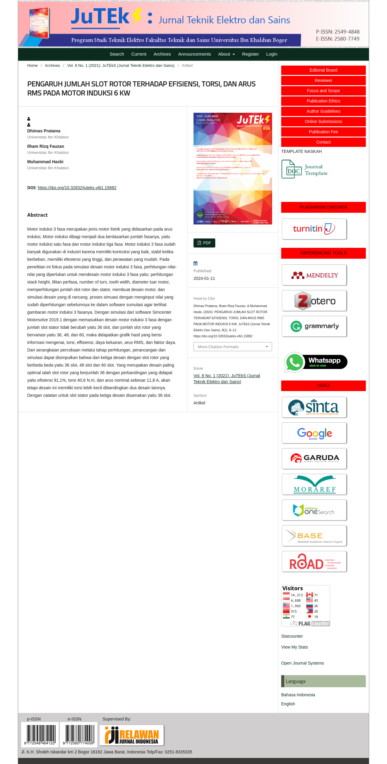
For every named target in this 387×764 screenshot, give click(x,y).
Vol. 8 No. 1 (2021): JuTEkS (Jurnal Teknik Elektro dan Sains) (120, 65)
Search (117, 54)
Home (32, 65)
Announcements (194, 54)
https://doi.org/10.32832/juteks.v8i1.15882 (77, 187)
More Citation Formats (218, 346)
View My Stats (294, 647)
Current (138, 54)
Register (250, 54)
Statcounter (292, 636)
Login (272, 54)
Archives (162, 54)
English (288, 703)
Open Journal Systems (302, 663)
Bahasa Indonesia (298, 694)
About (224, 54)
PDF (206, 243)
